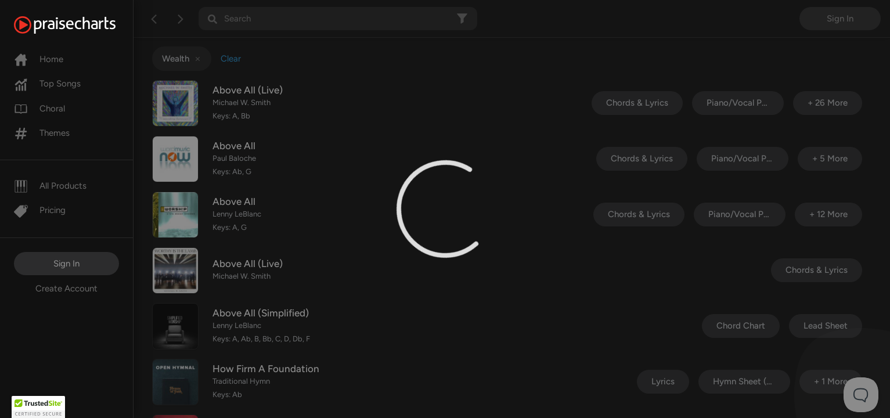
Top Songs (47, 83)
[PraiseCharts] (79, 25)
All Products (50, 186)
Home (38, 59)
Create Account (66, 288)
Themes (42, 133)
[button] (38, 407)
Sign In (66, 263)
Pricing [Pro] (40, 210)
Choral (39, 108)
